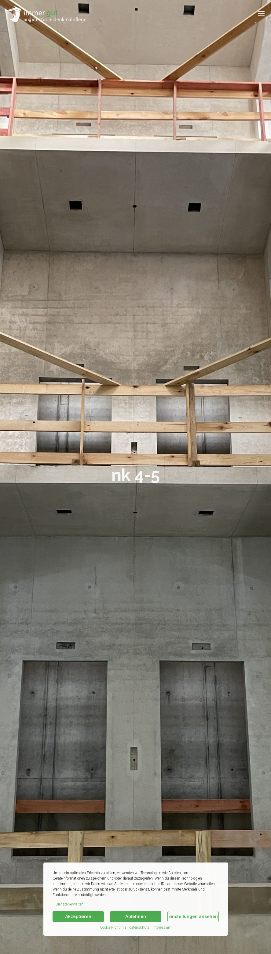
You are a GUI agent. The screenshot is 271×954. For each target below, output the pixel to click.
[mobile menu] (261, 14)
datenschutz (139, 927)
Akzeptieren (78, 916)
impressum (161, 927)
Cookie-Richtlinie (113, 927)
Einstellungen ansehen (193, 916)
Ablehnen (135, 916)
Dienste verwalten (69, 904)
